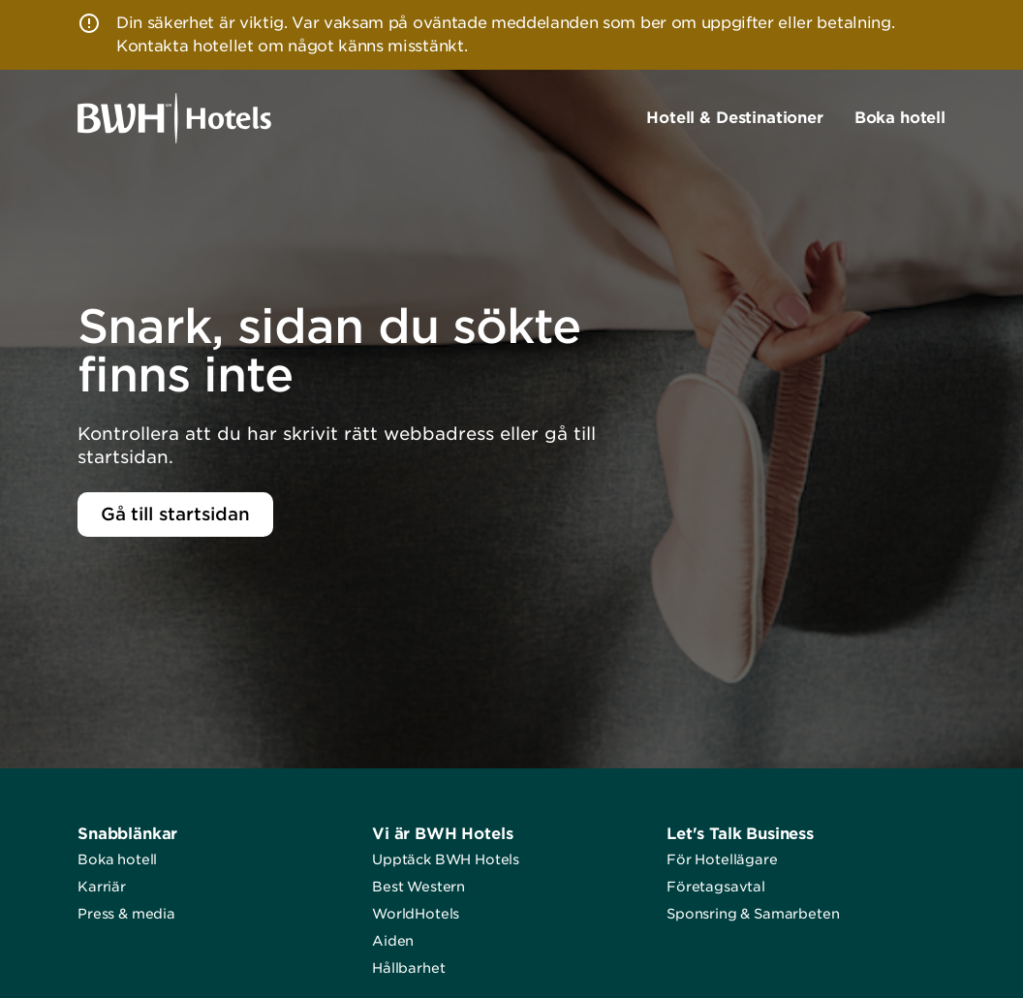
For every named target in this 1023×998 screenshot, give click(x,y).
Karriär (102, 886)
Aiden (393, 941)
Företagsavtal (715, 886)
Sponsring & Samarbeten (752, 913)
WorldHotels (415, 913)
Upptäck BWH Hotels (445, 859)
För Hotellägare (722, 859)
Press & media (126, 913)
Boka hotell (117, 859)
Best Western (418, 886)
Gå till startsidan (175, 514)
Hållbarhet (408, 968)
